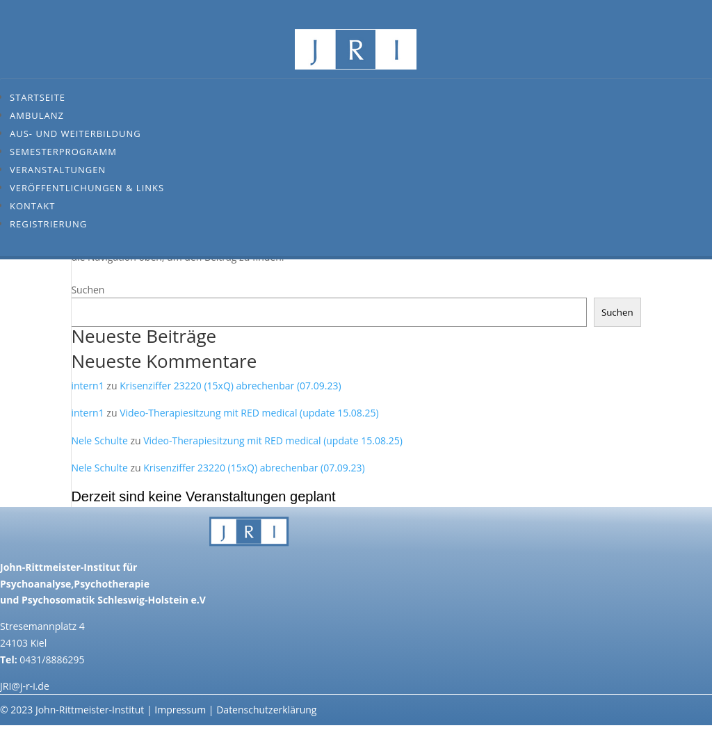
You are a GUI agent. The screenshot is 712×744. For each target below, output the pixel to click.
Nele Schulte (99, 440)
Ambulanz (37, 115)
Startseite (37, 97)
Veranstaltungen (58, 169)
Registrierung (48, 224)
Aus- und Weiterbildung (75, 133)
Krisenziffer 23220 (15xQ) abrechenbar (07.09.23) (230, 385)
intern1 (87, 385)
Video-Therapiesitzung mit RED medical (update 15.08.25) (249, 412)
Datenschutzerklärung (266, 709)
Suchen (87, 289)
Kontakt (32, 206)
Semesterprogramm (63, 151)
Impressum (180, 709)
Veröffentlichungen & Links (87, 187)
